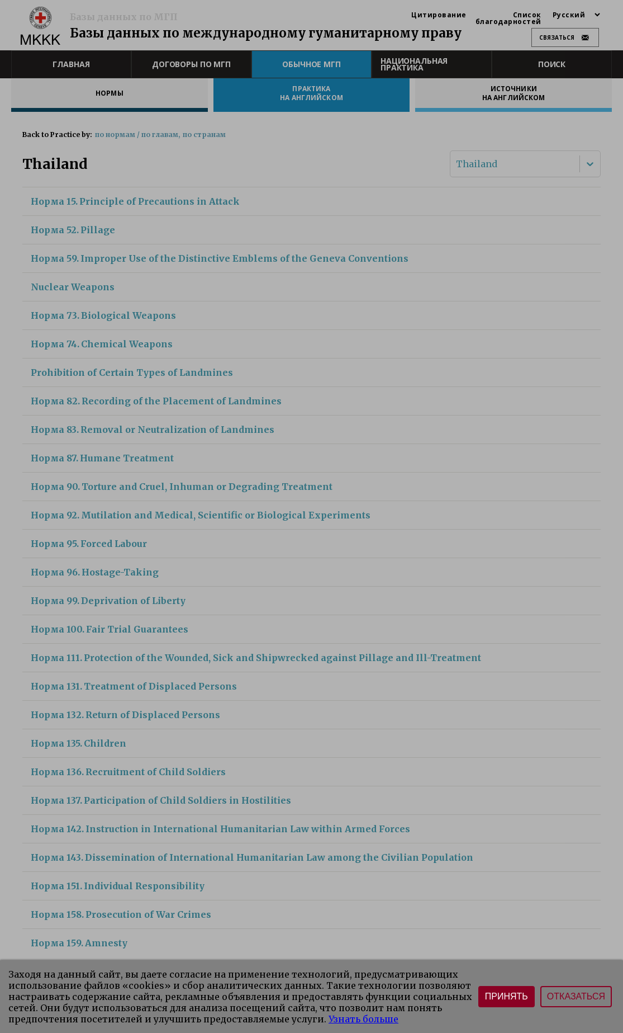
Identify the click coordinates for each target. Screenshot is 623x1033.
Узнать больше (363, 1019)
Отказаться (576, 996)
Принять (506, 996)
